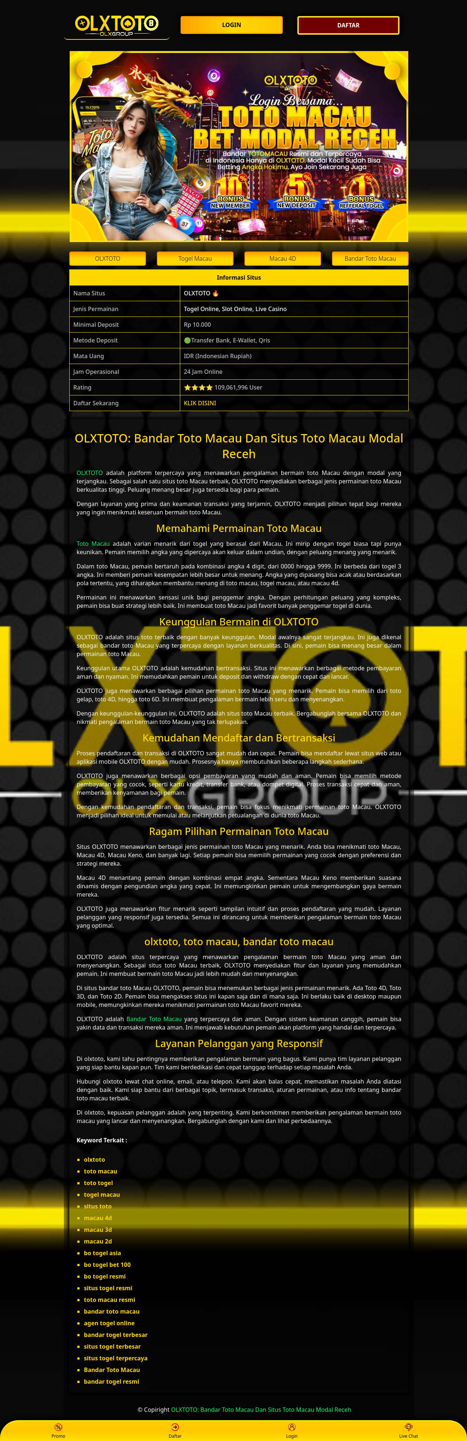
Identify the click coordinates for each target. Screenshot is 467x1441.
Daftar (175, 1431)
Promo (58, 1431)
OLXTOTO (90, 473)
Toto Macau (93, 544)
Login (291, 1431)
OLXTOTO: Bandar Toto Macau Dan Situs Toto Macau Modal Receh (261, 1410)
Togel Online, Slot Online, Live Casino (235, 309)
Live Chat (408, 1431)
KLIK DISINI (200, 403)
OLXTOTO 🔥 (201, 293)
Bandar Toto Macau (154, 1019)
